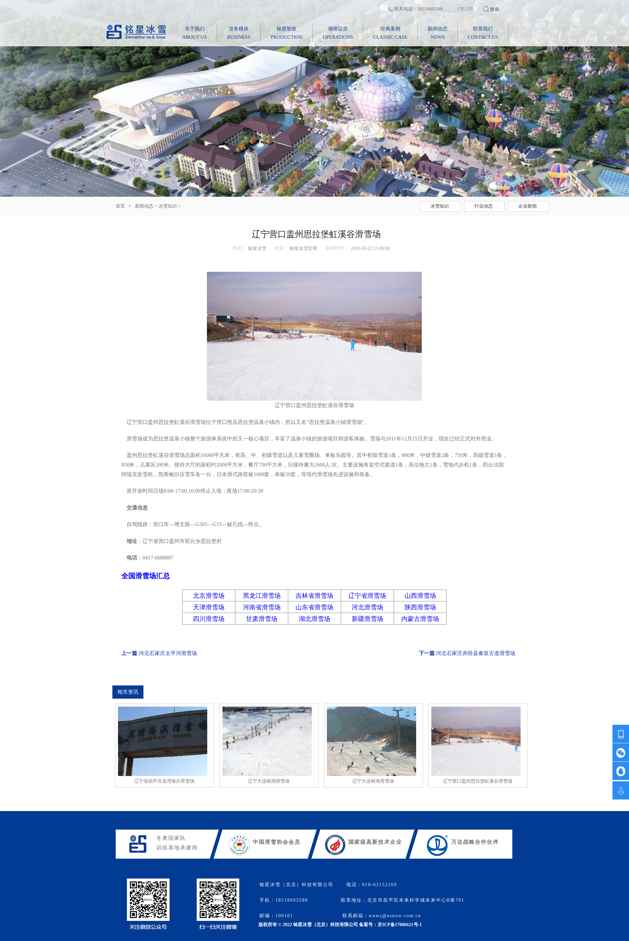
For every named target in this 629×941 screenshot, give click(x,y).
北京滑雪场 (208, 595)
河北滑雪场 (367, 607)
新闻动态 (144, 206)
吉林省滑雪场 (314, 595)
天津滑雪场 (208, 607)
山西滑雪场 (420, 595)
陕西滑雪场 (420, 607)
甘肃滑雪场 (261, 618)
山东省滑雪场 (314, 607)
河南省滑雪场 (262, 607)
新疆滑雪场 (367, 618)
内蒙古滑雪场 (420, 618)
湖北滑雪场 (314, 618)
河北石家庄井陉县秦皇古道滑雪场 (475, 653)
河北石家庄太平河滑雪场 (168, 653)
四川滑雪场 (208, 618)
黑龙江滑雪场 (262, 595)
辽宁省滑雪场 (367, 595)
